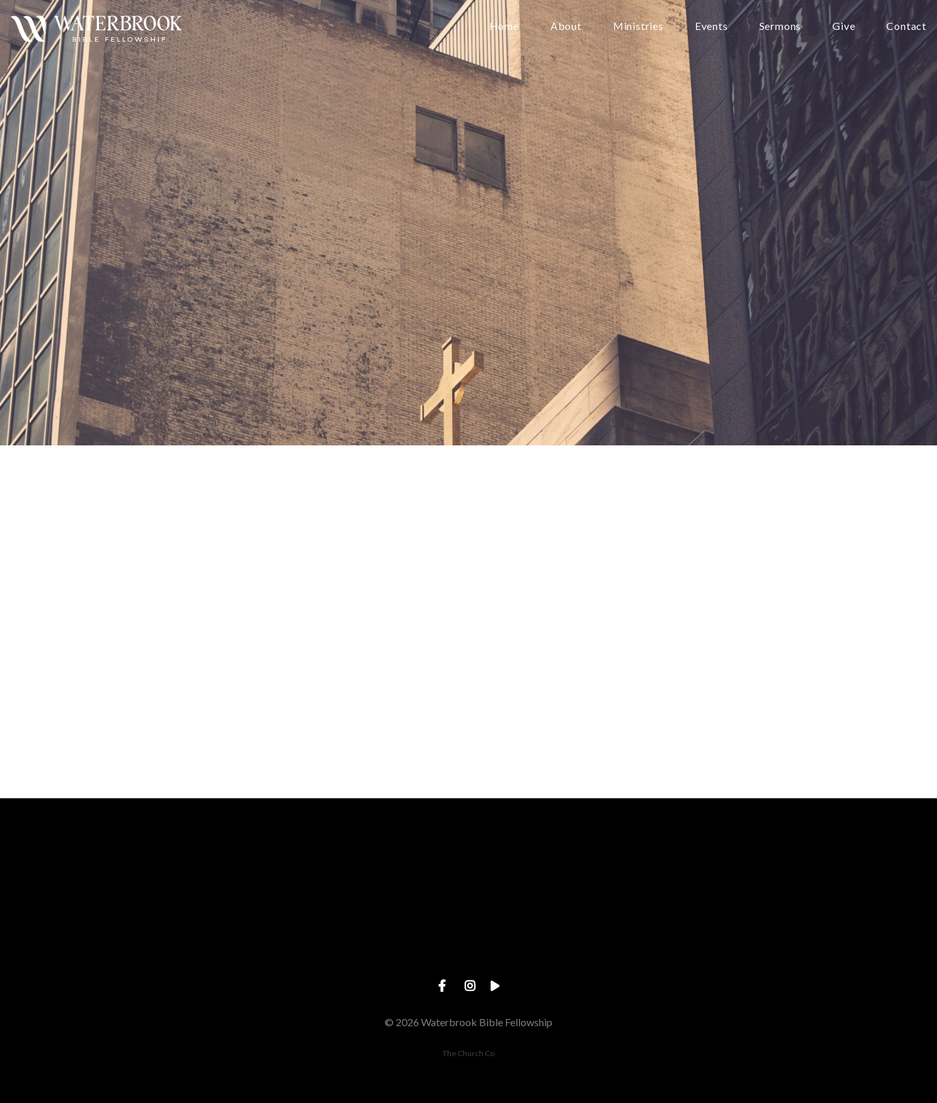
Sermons (780, 26)
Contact (906, 26)
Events (711, 26)
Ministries (638, 26)
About (566, 26)
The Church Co (468, 1053)
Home (504, 26)
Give (843, 26)
